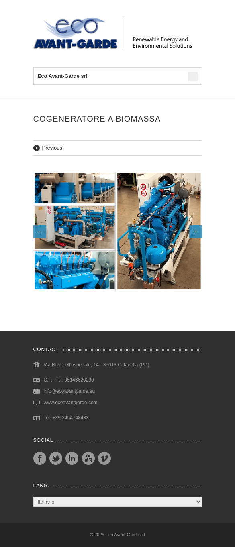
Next (195, 231)
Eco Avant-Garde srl (125, 534)
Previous (52, 148)
